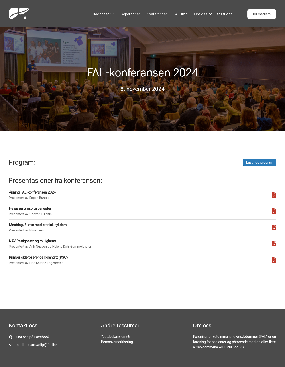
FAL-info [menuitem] (180, 14)
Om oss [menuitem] (200, 14)
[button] (112, 14)
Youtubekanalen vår (115, 336)
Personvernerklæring (117, 342)
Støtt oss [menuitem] (224, 14)
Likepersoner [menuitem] (129, 14)
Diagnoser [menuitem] (100, 14)
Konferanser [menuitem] (157, 14)
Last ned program (259, 162)
